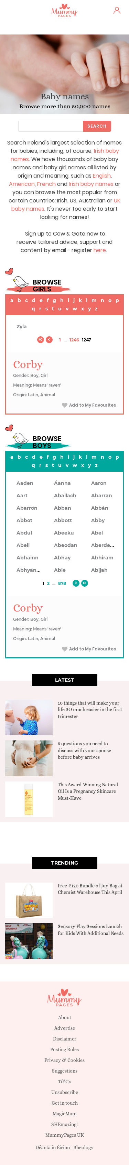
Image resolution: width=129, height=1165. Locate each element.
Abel (97, 533)
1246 (74, 339)
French (46, 184)
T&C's (64, 1081)
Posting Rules (64, 1049)
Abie (60, 570)
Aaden (25, 483)
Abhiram (102, 558)
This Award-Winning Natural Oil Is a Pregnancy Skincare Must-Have (88, 791)
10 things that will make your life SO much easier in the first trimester (90, 709)
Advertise (64, 1028)
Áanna (62, 483)
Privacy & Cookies (64, 1060)
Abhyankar (31, 570)
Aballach (65, 495)
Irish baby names (91, 184)
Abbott (63, 520)
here (100, 250)
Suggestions (64, 1071)
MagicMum (65, 1113)
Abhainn (28, 558)
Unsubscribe (64, 1092)
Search (97, 126)
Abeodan (65, 545)
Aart (22, 495)
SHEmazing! (64, 1124)
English (102, 176)
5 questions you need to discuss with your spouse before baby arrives (84, 750)
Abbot (24, 520)
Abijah (99, 570)
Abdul (24, 533)
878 (62, 583)
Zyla (22, 326)
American (22, 184)
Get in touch (65, 1103)
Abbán (99, 508)
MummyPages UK (64, 1135)
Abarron (27, 508)
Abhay (62, 558)
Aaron (99, 483)
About (64, 1017)
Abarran (101, 495)
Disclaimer (64, 1039)
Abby (98, 520)
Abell (23, 545)
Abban (62, 508)
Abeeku (64, 533)
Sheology (84, 1147)
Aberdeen (104, 545)
